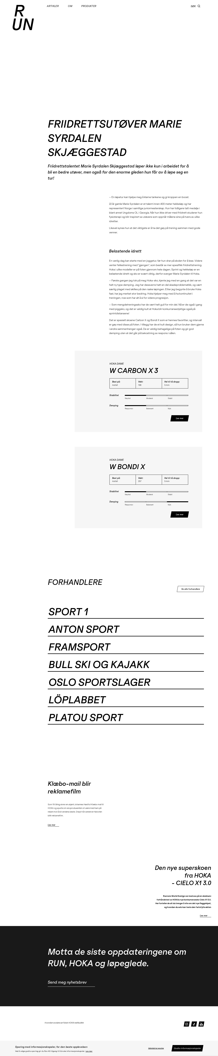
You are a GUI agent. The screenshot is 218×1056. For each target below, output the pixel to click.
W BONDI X (127, 467)
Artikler (53, 6)
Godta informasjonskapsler (187, 1048)
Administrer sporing (156, 1048)
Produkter (88, 6)
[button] (199, 6)
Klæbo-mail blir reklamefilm (69, 787)
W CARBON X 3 (133, 370)
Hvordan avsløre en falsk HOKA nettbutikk (64, 1023)
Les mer (89, 1051)
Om (70, 6)
